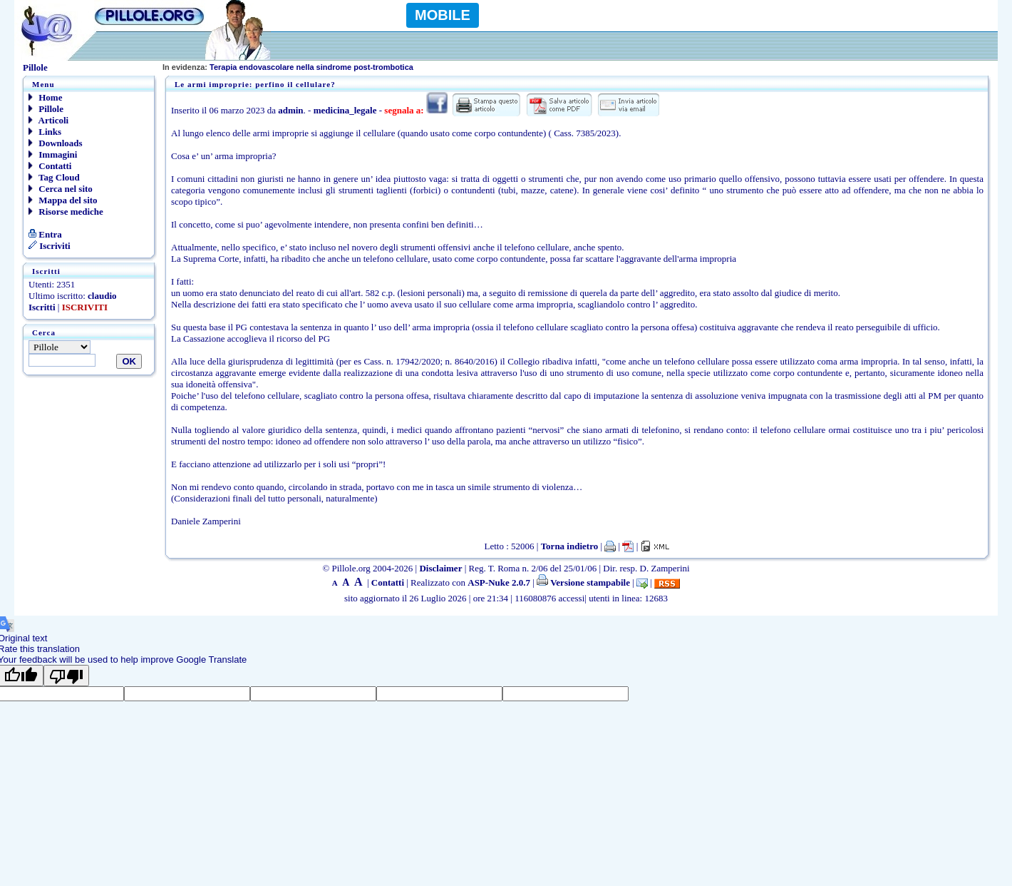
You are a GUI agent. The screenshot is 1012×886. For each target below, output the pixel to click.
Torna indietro (570, 546)
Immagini (53, 154)
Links (45, 131)
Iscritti (42, 307)
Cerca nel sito (61, 188)
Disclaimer (440, 568)
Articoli (48, 120)
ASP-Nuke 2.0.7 (499, 582)
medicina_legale (345, 110)
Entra (45, 234)
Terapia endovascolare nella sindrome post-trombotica (287, 67)
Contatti (50, 166)
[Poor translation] (66, 675)
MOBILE (442, 15)
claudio (102, 295)
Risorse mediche (66, 211)
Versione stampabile (583, 582)
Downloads (56, 143)
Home (45, 97)
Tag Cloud (54, 177)
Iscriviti (50, 245)
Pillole (46, 108)
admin (290, 110)
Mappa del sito (63, 200)
